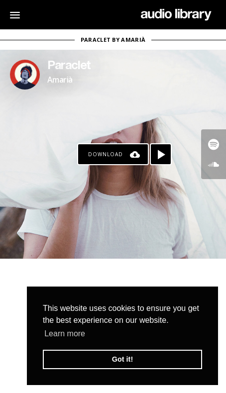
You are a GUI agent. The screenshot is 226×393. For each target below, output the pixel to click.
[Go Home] (176, 15)
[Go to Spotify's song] (213, 144)
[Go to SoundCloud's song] (213, 164)
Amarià (59, 79)
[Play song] (161, 154)
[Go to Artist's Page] (25, 75)
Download (105, 154)
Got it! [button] (122, 359)
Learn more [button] (64, 333)
